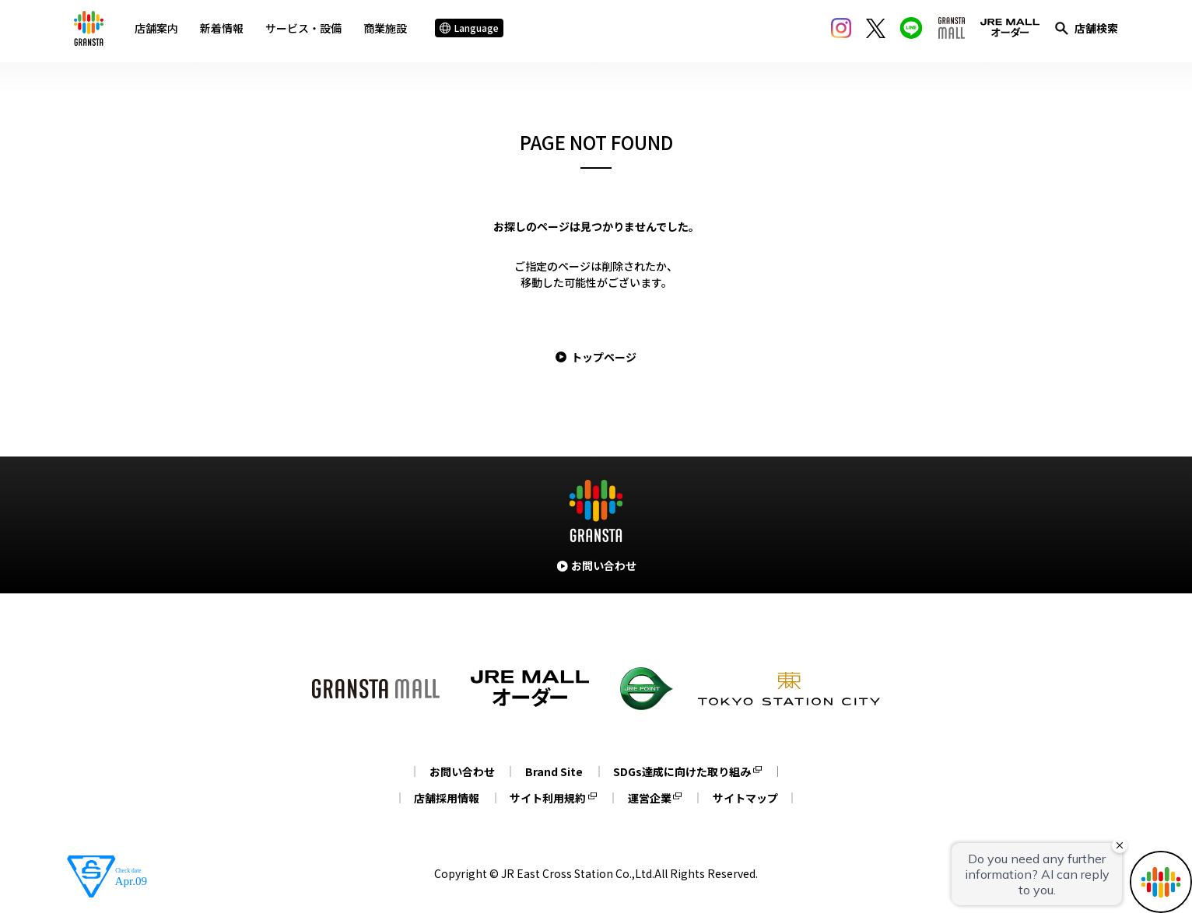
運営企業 (651, 797)
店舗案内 (161, 30)
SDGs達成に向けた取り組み (686, 771)
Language (473, 30)
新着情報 (226, 30)
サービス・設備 (308, 30)
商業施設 (390, 30)
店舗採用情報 (441, 797)
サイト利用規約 (546, 797)
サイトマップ (751, 797)
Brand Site (554, 771)
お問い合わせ (458, 771)
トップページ (603, 357)
